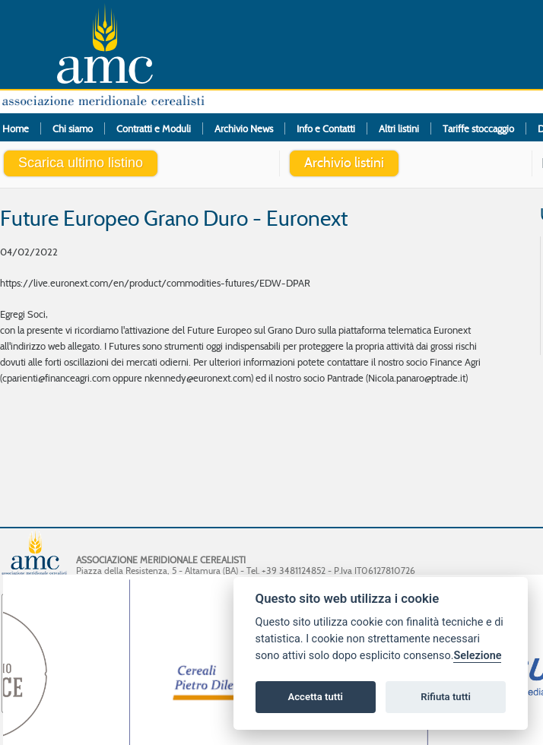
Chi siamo (72, 128)
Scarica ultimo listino (80, 162)
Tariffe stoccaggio (478, 128)
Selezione (477, 655)
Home (15, 128)
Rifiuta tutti (446, 696)
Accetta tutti (315, 696)
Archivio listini (344, 162)
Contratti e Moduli (153, 128)
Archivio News (243, 128)
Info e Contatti (326, 128)
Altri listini (399, 128)
